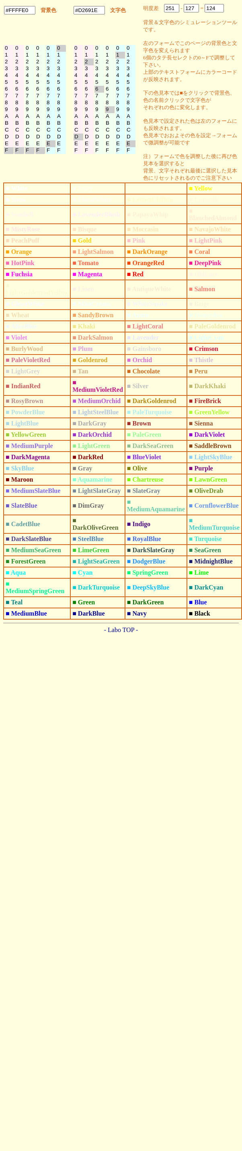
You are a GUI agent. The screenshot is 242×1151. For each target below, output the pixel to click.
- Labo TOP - (121, 629)
